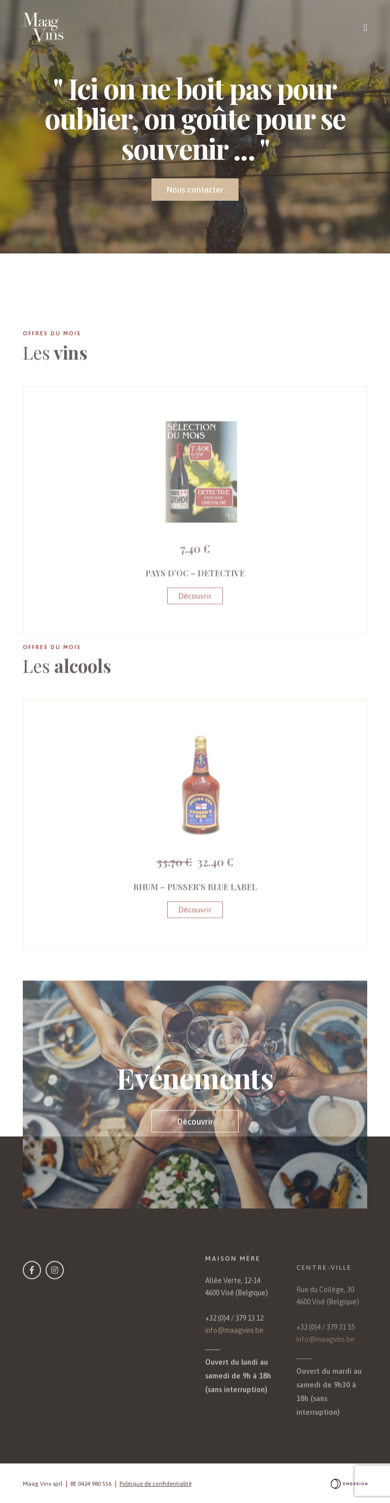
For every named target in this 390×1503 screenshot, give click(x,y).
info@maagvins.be (234, 1358)
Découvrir (195, 645)
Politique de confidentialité (155, 1483)
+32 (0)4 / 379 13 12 (234, 1346)
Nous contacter (195, 189)
